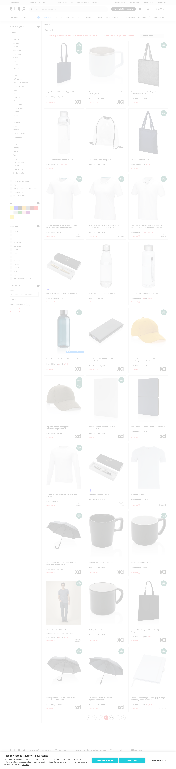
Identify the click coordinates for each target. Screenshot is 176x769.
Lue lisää (25, 765)
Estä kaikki (132, 760)
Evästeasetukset (159, 760)
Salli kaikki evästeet (105, 760)
